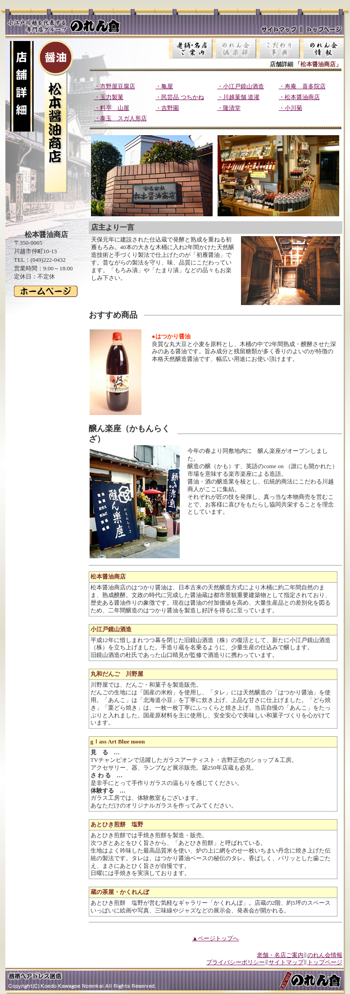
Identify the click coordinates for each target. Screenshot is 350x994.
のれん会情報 (324, 955)
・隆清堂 (229, 108)
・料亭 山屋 (111, 108)
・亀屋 (164, 86)
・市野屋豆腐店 (114, 86)
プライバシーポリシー (235, 962)
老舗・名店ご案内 (280, 955)
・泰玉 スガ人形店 (120, 118)
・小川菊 (290, 108)
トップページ (324, 962)
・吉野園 (167, 108)
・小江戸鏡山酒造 (240, 86)
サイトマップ (286, 962)
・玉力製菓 (108, 97)
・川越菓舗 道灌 (238, 97)
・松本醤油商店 (299, 97)
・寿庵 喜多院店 (302, 86)
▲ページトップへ (215, 938)
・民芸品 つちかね (179, 97)
